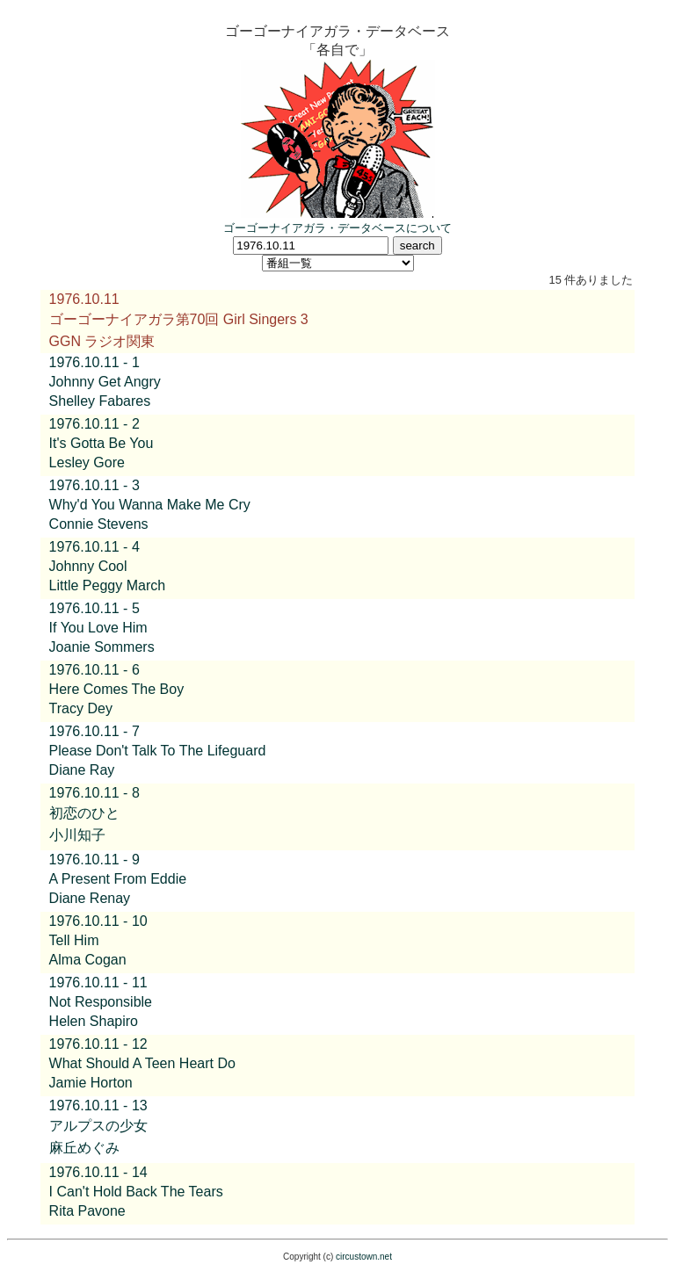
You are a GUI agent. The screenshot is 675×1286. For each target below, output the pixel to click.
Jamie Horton (91, 1082)
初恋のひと (84, 813)
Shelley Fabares (100, 401)
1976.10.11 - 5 (94, 608)
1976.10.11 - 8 (94, 792)
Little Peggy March (107, 585)
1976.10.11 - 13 (98, 1105)
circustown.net (364, 1256)
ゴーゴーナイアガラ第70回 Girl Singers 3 (178, 319)
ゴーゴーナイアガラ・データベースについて (337, 228)
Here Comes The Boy (117, 689)
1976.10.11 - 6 (94, 669)
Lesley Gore (87, 462)
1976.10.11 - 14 (98, 1172)
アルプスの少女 (98, 1125)
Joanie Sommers (102, 646)
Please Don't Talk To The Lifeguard (157, 750)
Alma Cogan (88, 959)
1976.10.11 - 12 (98, 1044)
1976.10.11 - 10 (98, 921)
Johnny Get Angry (105, 381)
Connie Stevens (99, 524)
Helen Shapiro (93, 1021)
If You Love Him (98, 627)
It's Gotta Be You (101, 443)
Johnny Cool (88, 566)
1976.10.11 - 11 (98, 982)
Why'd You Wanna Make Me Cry (149, 504)
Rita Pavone (87, 1210)
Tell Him (74, 940)
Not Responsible (100, 1001)
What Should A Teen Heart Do (142, 1063)
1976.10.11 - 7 (94, 731)
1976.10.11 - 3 (94, 485)
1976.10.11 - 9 (94, 859)
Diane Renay (90, 898)
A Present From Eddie (118, 878)
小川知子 (77, 834)
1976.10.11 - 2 (94, 423)
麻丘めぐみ (84, 1147)
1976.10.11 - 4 (94, 546)
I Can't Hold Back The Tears (136, 1191)
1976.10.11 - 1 (94, 362)
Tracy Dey (80, 708)
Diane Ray (82, 769)
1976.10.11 (84, 299)
